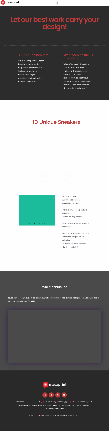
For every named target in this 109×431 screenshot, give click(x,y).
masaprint (73, 415)
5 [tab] (39, 223)
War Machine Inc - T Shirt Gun (79, 56)
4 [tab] (37, 223)
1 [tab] (29, 223)
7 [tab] (44, 223)
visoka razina (49, 415)
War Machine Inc (54, 287)
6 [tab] (42, 223)
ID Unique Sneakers (33, 55)
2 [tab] (32, 223)
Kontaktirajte (55, 298)
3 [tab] (34, 223)
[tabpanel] (37, 210)
